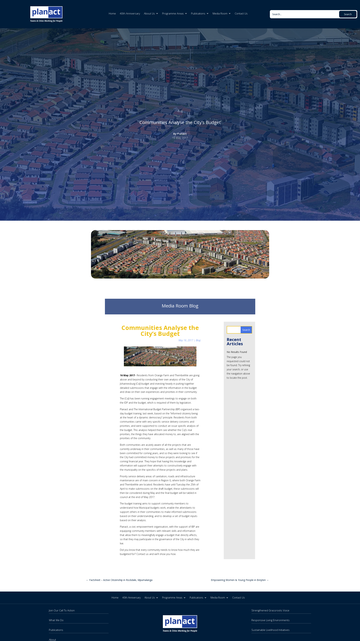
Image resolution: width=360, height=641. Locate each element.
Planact (182, 133)
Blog (180, 111)
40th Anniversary (130, 13)
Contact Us (241, 13)
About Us (149, 13)
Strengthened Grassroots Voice (270, 610)
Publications (198, 13)
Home (112, 13)
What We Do (56, 620)
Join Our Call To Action (62, 610)
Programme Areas (173, 13)
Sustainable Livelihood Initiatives (270, 630)
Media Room (220, 13)
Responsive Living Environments (270, 620)
